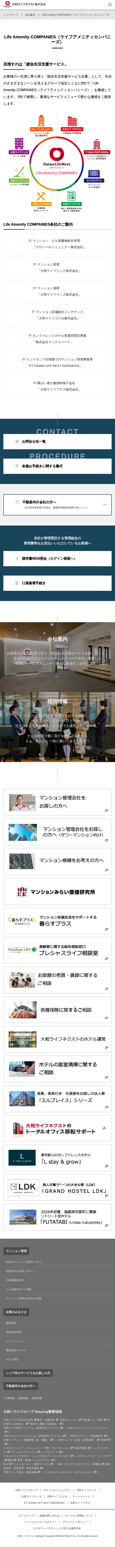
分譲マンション (69, 1419)
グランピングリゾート (23, 1452)
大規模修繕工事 (15, 1280)
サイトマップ (26, 1515)
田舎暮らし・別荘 (92, 1419)
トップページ (11, 14)
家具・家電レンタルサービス (34, 1460)
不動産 (96, 1464)
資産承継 (31, 1472)
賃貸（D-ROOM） (85, 1439)
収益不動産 (80, 1448)
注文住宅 (28, 1419)
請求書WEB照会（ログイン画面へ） (49, 558)
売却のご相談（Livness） (44, 1423)
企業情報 (10, 1398)
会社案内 (30, 14)
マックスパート (81, 1496)
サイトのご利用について (79, 1515)
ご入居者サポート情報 (18, 1289)
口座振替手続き (34, 583)
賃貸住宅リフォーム (47, 1427)
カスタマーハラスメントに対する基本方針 (57, 1528)
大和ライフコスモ (57, 1496)
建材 (10, 1460)
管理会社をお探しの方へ (20, 1271)
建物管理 (11, 1323)
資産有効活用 (13, 1332)
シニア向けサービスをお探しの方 (28, 1373)
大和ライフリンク (86, 1490)
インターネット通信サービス (32, 1464)
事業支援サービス (16, 1350)
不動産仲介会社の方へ (64, 504)
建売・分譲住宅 (46, 1419)
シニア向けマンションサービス (51, 1456)
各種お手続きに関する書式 (42, 466)
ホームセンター (84, 1472)
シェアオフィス (49, 1452)
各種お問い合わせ (49, 1515)
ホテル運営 (12, 1359)
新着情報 (23, 1398)
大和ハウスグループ (26, 1490)
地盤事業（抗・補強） (36, 1439)
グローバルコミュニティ (57, 1490)
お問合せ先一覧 (34, 441)
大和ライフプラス (80, 1502)
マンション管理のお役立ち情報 (23, 1298)
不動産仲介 (96, 1435)
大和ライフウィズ (31, 1496)
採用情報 (37, 1398)
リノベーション (15, 1341)
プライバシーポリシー (75, 1522)
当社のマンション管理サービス (23, 1261)
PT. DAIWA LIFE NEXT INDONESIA (44, 1502)
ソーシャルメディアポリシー (40, 1522)
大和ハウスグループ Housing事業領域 (32, 1411)
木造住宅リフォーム (50, 1435)
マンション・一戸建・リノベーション (47, 1448)
